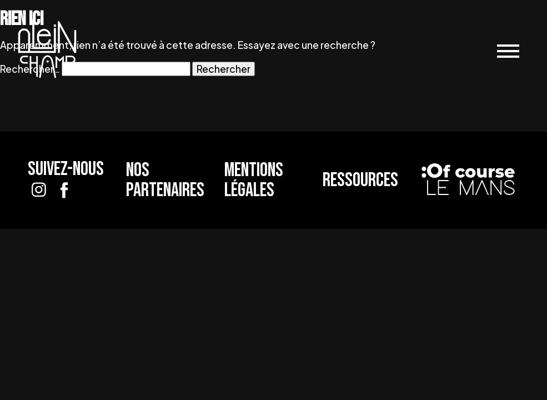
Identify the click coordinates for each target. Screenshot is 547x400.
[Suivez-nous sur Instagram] (39, 190)
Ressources (360, 180)
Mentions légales (253, 180)
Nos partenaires (165, 180)
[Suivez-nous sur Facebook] (64, 190)
